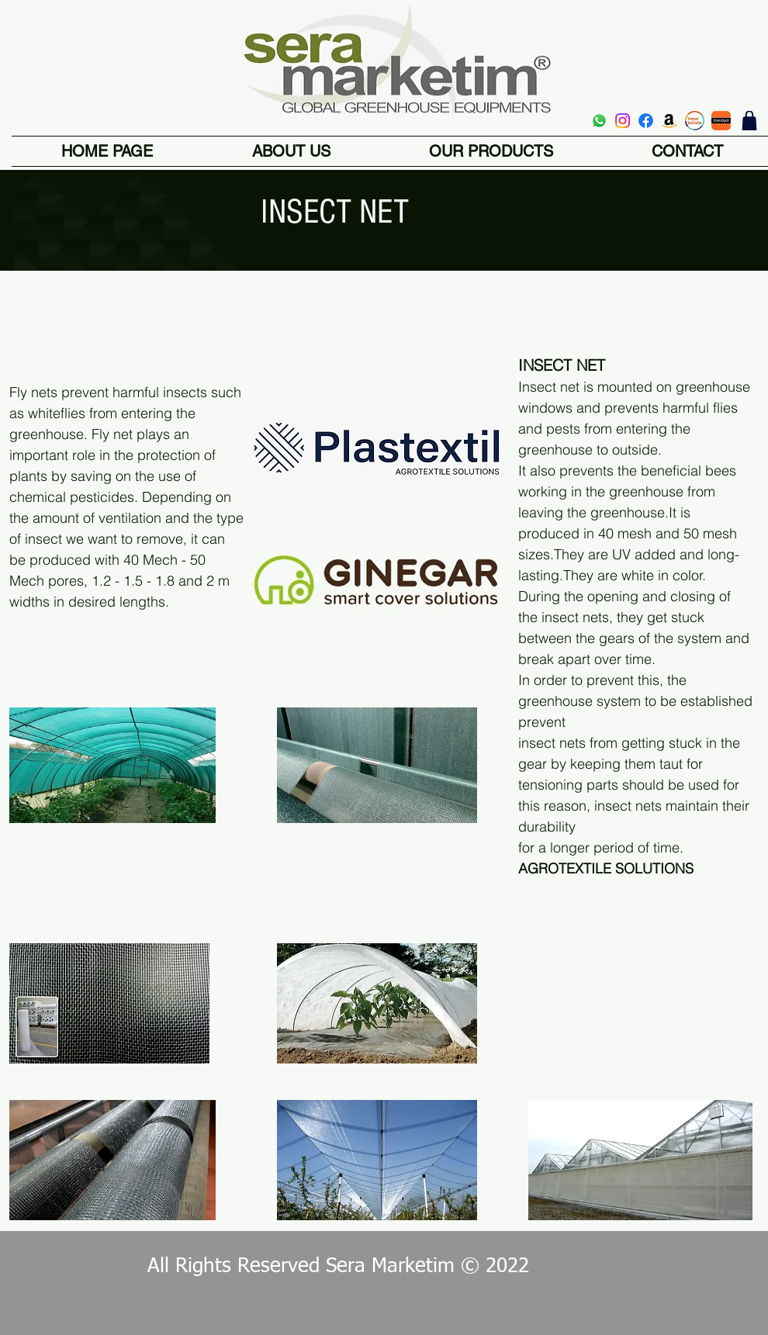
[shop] (749, 120)
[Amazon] (669, 120)
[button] (490, 151)
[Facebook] (646, 120)
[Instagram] (622, 120)
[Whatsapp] (599, 120)
